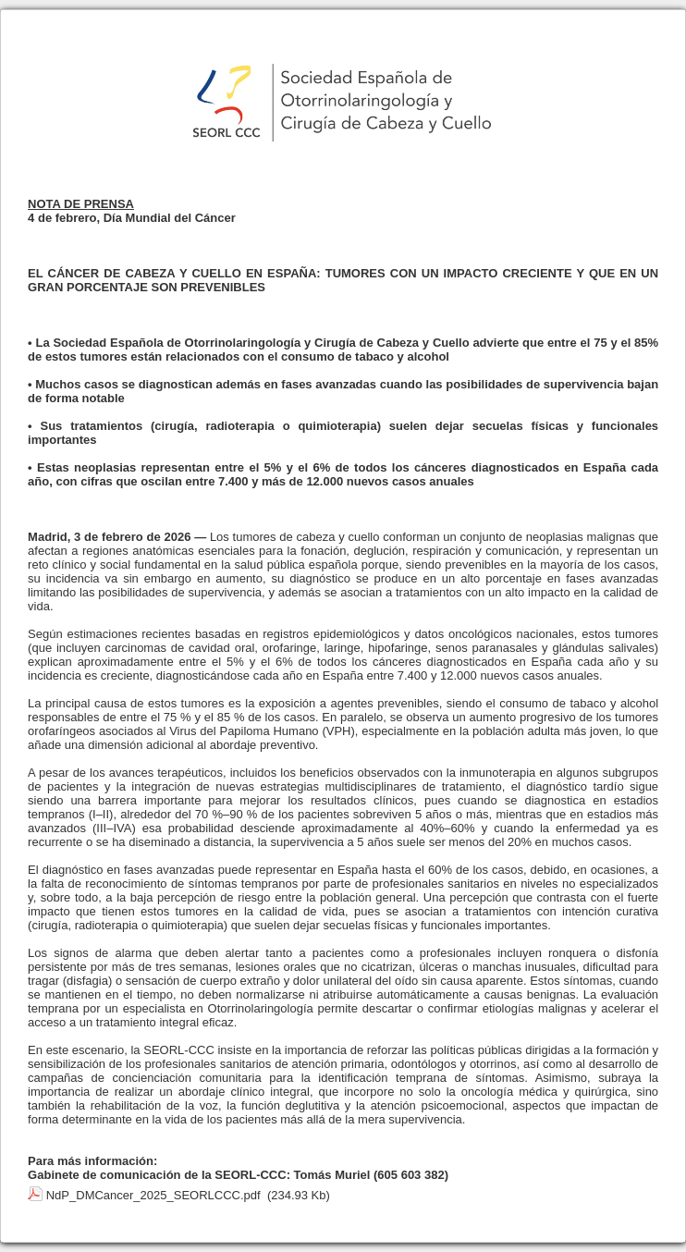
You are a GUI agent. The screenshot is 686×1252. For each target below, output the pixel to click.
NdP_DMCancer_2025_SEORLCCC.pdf (153, 1195)
